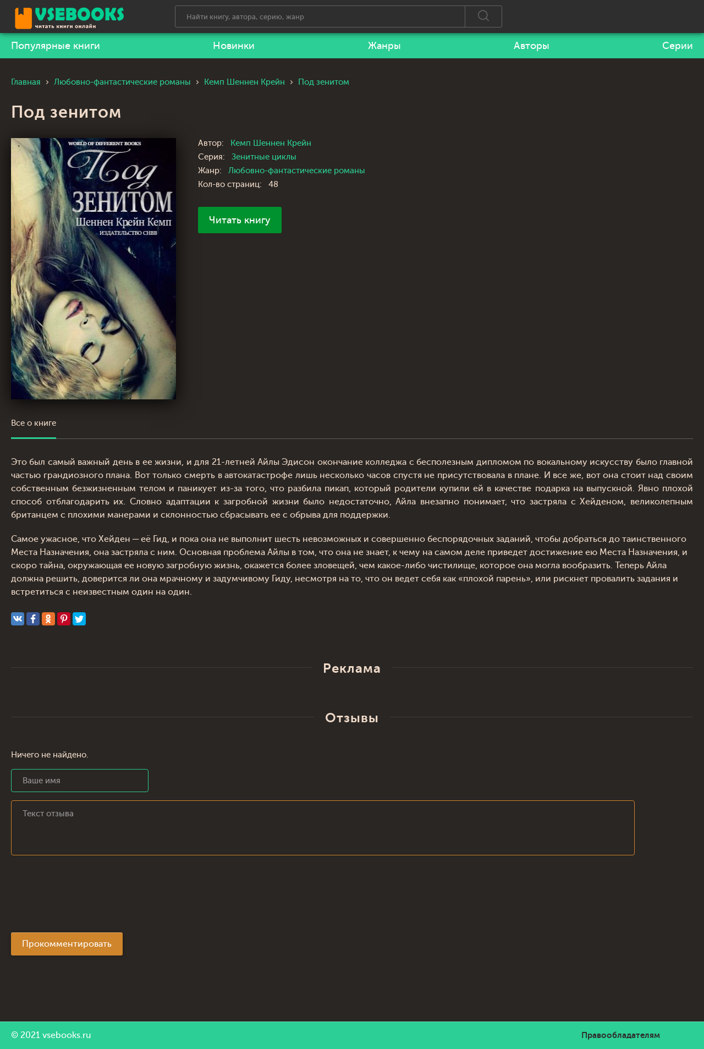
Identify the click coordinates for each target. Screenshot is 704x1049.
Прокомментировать (67, 944)
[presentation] (94, 897)
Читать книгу (240, 220)
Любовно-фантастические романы (296, 170)
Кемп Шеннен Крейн (270, 143)
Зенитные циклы (264, 157)
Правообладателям (620, 1035)
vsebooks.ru (66, 1035)
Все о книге (33, 423)
